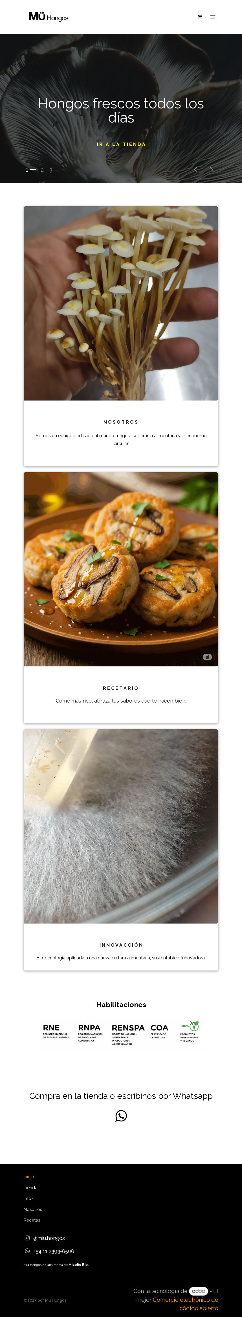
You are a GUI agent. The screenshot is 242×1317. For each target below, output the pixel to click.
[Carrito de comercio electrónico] (199, 17)
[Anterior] (196, 170)
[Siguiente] (211, 170)
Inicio (29, 1176)
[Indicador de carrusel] (31, 170)
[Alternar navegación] (212, 16)
